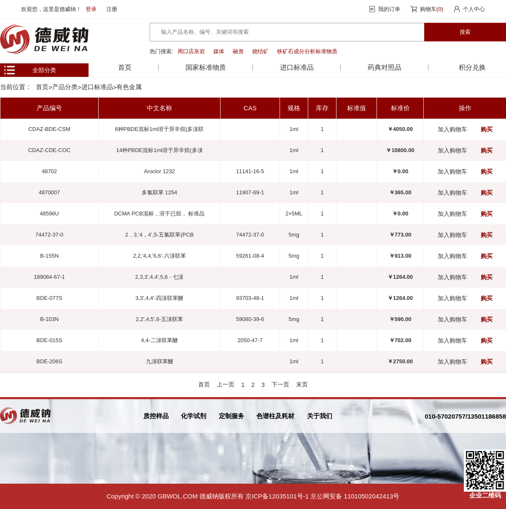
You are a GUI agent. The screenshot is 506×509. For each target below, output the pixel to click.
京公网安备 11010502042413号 (354, 496)
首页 (125, 67)
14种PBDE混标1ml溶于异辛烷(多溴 (159, 150)
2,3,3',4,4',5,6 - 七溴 (159, 277)
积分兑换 (472, 67)
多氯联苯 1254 (160, 192)
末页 (302, 384)
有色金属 (129, 86)
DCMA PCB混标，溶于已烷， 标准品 (159, 213)
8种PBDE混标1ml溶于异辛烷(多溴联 (159, 129)
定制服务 (231, 415)
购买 (487, 129)
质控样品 (156, 415)
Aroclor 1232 (159, 171)
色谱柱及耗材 (275, 415)
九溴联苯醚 (159, 361)
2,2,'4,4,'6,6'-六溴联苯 (159, 256)
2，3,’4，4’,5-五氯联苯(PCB (159, 234)
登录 (91, 9)
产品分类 (65, 86)
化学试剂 (193, 415)
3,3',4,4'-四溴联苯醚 (159, 298)
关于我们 (319, 415)
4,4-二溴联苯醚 (159, 340)
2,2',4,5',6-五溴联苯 (159, 319)
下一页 (280, 384)
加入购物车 (452, 129)
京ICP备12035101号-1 (277, 496)
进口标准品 (97, 86)
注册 (111, 9)
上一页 (225, 384)
